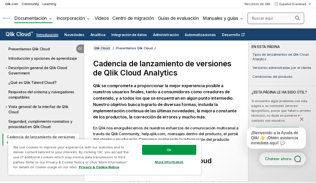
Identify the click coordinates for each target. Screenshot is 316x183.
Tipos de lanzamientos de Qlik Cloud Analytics (280, 56)
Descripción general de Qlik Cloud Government (37, 70)
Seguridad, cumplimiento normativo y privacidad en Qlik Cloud (40, 124)
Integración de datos (129, 35)
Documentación (30, 18)
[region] (104, 157)
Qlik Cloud (19, 34)
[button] (297, 18)
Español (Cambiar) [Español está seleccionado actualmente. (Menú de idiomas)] (293, 4)
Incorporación (70, 18)
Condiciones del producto (272, 76)
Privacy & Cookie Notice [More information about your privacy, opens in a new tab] (99, 167)
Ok (169, 150)
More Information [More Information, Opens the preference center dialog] (169, 162)
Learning (49, 4)
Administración (166, 35)
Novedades (74, 35)
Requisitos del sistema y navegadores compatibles (41, 94)
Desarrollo (231, 35)
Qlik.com (11, 4)
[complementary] (282, 111)
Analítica (98, 35)
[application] (273, 139)
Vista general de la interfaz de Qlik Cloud (38, 109)
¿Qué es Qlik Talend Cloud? (32, 82)
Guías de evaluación (178, 18)
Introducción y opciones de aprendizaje (42, 58)
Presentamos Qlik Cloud (29, 49)
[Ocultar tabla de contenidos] (80, 48)
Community (30, 4)
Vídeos (102, 18)
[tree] (42, 109)
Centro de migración (133, 18)
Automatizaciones (200, 35)
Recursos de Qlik (257, 4)
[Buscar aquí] (276, 18)
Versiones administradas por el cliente (281, 68)
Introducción (47, 35)
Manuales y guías (220, 18)
